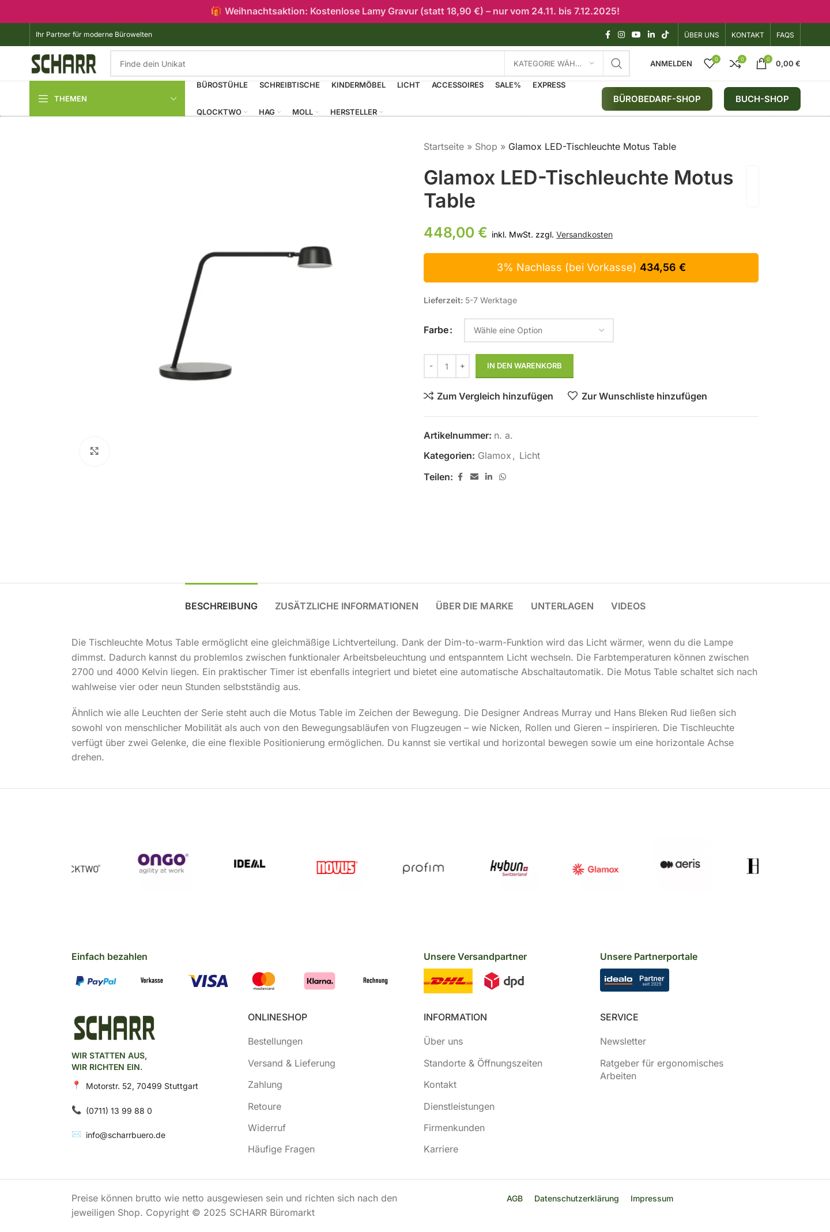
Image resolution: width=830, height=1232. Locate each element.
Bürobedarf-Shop (657, 98)
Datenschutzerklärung (576, 1198)
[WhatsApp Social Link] (503, 477)
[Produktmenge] (446, 366)
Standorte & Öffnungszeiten (483, 1063)
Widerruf (267, 1127)
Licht (529, 455)
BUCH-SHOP (762, 98)
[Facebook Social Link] (607, 35)
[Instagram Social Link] (621, 35)
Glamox (494, 455)
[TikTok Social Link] (665, 35)
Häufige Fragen (281, 1149)
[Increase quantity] (462, 366)
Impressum (652, 1198)
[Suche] (370, 63)
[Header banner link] (415, 11)
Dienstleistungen (459, 1106)
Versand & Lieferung (291, 1063)
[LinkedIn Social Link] (651, 35)
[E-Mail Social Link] (474, 477)
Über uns (443, 1041)
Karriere (441, 1149)
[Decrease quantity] (431, 366)
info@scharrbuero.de (125, 1135)
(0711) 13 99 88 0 (119, 1111)
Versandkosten (584, 234)
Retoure (264, 1106)
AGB (515, 1198)
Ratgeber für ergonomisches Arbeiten (661, 1069)
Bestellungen (275, 1041)
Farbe (436, 330)
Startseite (444, 146)
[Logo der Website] (64, 62)
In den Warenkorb (524, 365)
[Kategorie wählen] (553, 63)
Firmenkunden (454, 1127)
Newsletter (623, 1041)
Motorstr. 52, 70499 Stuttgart (142, 1086)
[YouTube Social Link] (636, 35)
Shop (486, 146)
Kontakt (440, 1084)
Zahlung (265, 1084)
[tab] (221, 600)
